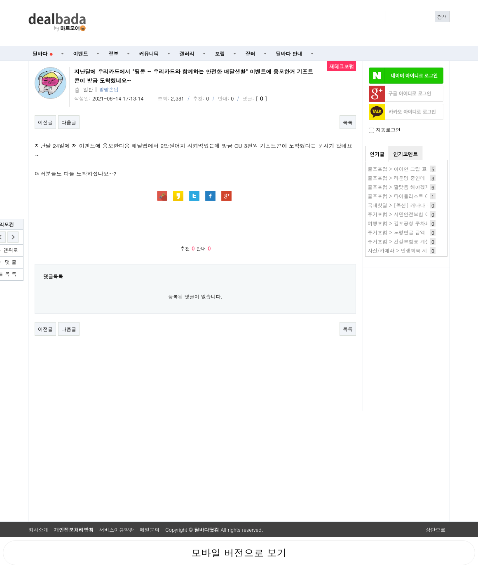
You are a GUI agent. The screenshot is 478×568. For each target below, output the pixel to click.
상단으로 (435, 529)
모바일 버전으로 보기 (239, 553)
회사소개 (38, 529)
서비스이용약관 (116, 529)
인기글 (377, 153)
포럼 (220, 53)
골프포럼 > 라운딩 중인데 (396, 177)
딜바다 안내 (289, 53)
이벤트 (80, 53)
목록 (348, 122)
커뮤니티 (149, 53)
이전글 (45, 122)
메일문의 (149, 529)
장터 (250, 53)
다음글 (68, 122)
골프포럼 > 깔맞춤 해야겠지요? (403, 186)
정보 (114, 53)
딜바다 (43, 53)
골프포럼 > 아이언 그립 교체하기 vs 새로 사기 (419, 168)
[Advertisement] (272, 23)
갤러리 (187, 53)
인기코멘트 (405, 153)
